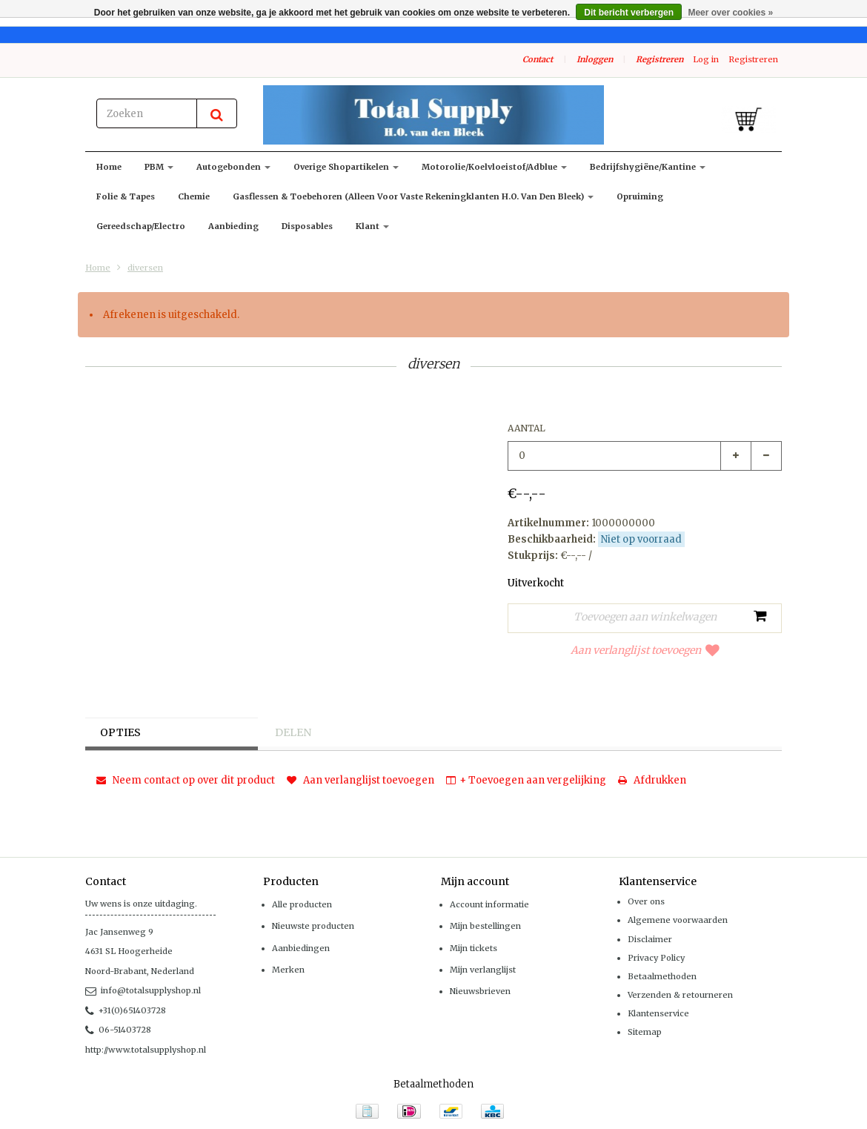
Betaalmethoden (662, 976)
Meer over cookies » (730, 12)
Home (109, 167)
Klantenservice (658, 1013)
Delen (293, 732)
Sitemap (645, 1032)
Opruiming (640, 196)
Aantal (526, 428)
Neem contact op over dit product (185, 780)
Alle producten (302, 904)
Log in (706, 59)
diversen (145, 267)
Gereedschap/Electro (140, 226)
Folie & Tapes (125, 196)
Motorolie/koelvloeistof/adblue (494, 167)
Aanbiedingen (301, 948)
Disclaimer (650, 939)
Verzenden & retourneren (680, 995)
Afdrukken (652, 780)
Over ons (646, 901)
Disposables (307, 226)
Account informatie (489, 904)
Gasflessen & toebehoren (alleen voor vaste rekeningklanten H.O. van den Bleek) (413, 196)
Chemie (194, 196)
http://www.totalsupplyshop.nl (145, 1049)
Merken (288, 969)
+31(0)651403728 (125, 1010)
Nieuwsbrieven (480, 991)
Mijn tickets (473, 948)
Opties (120, 732)
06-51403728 (118, 1029)
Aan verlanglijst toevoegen (645, 650)
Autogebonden (233, 167)
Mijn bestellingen (485, 926)
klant (372, 226)
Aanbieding (233, 226)
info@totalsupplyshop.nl (143, 990)
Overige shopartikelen (346, 167)
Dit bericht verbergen (629, 12)
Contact (537, 59)
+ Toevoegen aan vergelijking (526, 780)
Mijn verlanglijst (483, 969)
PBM (158, 167)
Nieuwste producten (313, 926)
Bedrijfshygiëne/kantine (647, 167)
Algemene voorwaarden (678, 920)
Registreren (659, 59)
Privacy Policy (656, 958)
